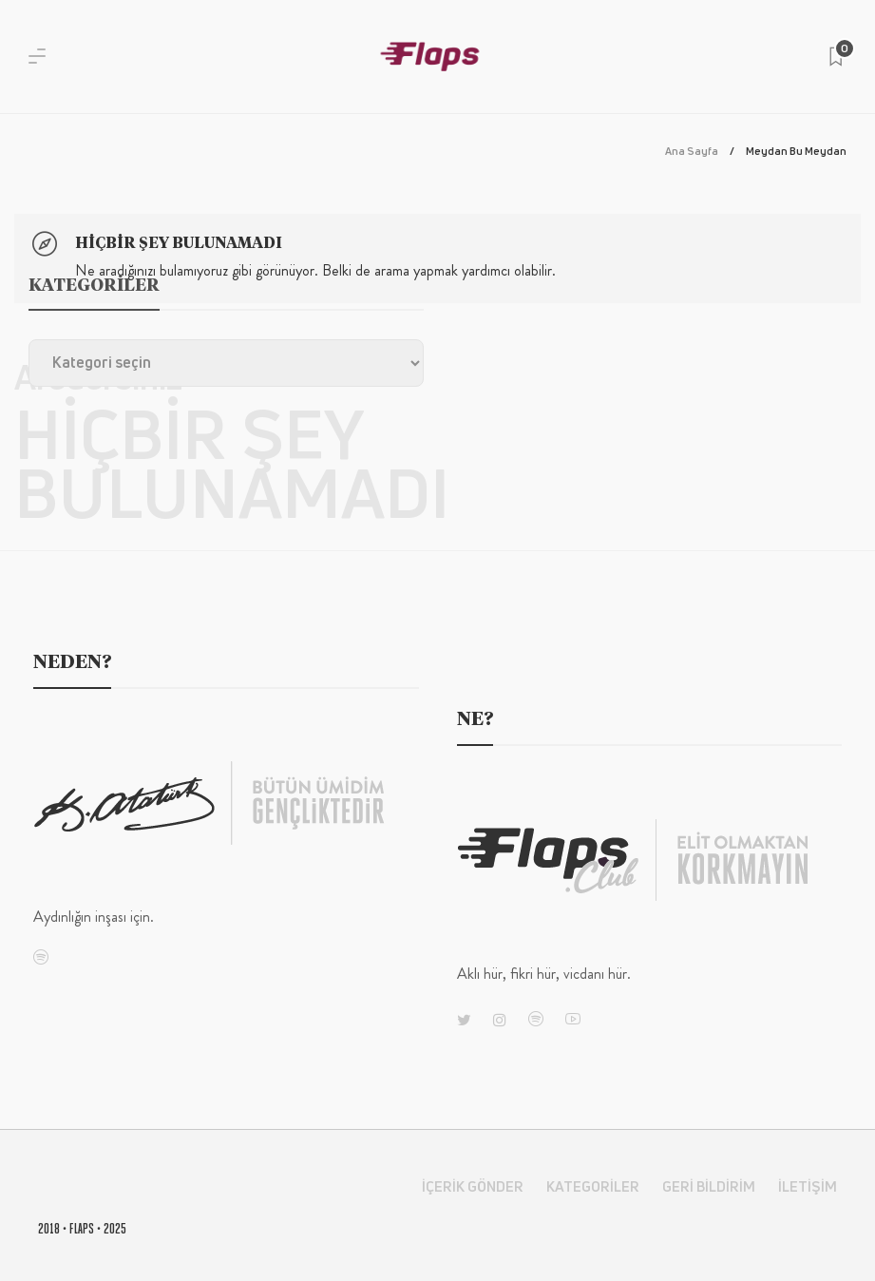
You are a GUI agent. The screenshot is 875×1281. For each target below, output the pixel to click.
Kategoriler (592, 1186)
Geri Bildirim (708, 1186)
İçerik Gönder (472, 1186)
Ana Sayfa (691, 150)
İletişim (807, 1186)
